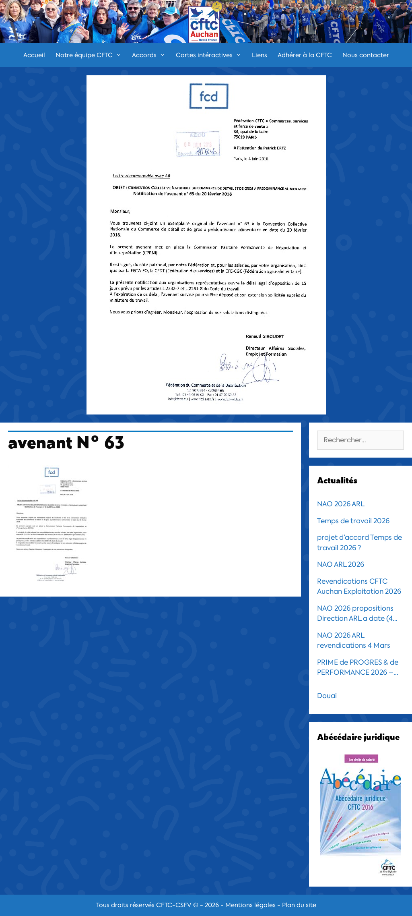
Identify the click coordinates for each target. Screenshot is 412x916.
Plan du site (299, 905)
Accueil (34, 55)
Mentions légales (250, 905)
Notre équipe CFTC (91, 55)
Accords (151, 55)
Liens (259, 55)
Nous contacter (365, 55)
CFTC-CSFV (174, 905)
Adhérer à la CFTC (305, 55)
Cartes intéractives (211, 55)
